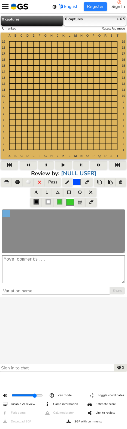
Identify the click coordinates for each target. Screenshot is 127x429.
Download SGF (16, 421)
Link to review (101, 412)
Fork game (14, 412)
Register (95, 7)
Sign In (118, 7)
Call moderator (59, 412)
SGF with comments (84, 421)
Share (117, 296)
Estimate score (101, 404)
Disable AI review (18, 404)
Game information (61, 404)
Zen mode (60, 395)
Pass (53, 182)
